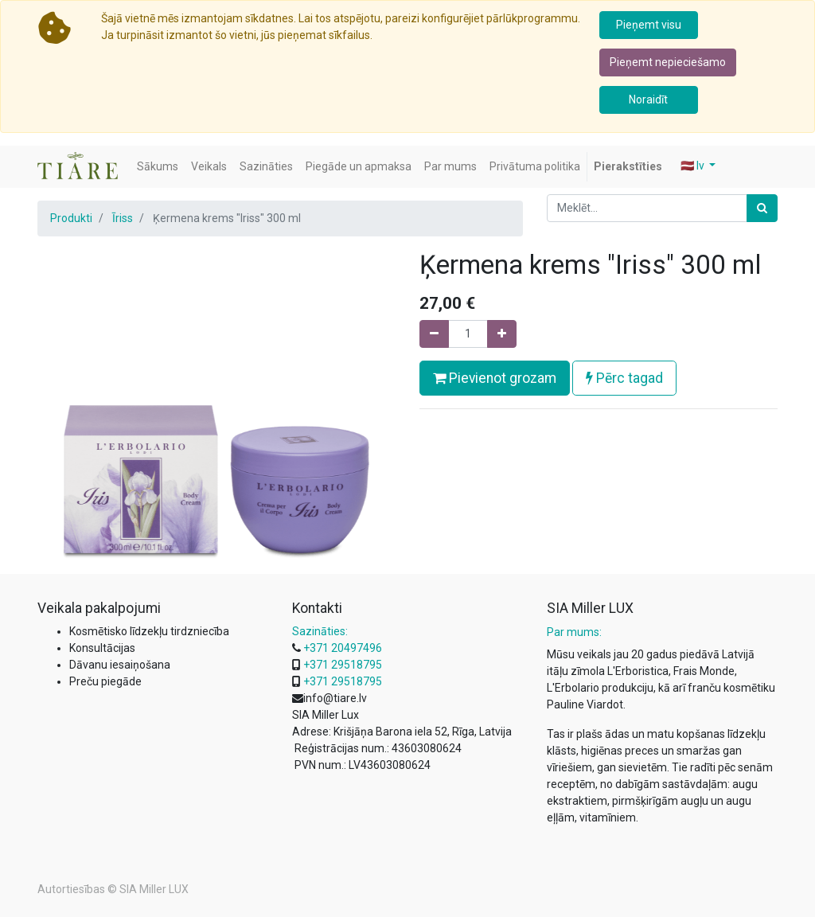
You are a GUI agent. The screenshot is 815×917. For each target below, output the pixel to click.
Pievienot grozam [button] (494, 378)
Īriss (122, 218)
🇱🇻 (693, 165)
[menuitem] (158, 166)
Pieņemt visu (648, 24)
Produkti (71, 218)
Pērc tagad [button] (624, 378)
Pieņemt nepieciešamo (668, 62)
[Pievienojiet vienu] (502, 334)
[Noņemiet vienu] (434, 334)
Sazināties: (320, 631)
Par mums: (574, 632)
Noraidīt (648, 99)
